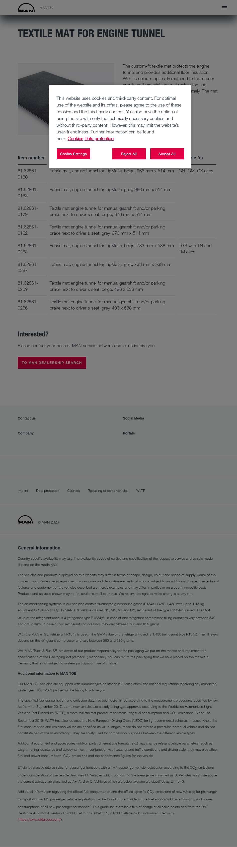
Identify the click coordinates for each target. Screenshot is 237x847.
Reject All (129, 154)
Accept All (166, 154)
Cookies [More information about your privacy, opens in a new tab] (75, 138)
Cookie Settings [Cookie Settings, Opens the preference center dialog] (73, 154)
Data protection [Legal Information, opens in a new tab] (99, 138)
